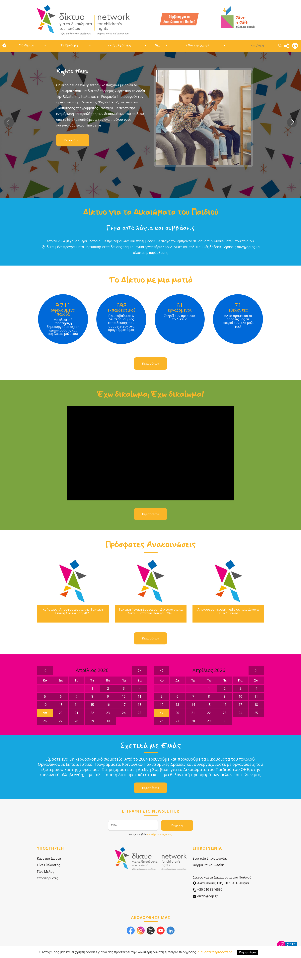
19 (45, 713)
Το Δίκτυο (26, 45)
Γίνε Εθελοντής (48, 865)
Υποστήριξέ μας (197, 45)
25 (139, 713)
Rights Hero (72, 71)
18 (139, 704)
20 (60, 713)
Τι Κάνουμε (69, 45)
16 (108, 704)
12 (45, 704)
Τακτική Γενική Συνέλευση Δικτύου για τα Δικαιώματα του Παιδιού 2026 (150, 611)
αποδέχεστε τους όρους (159, 834)
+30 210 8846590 (207, 889)
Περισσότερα (72, 140)
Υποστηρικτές (47, 878)
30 (108, 721)
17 (123, 704)
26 (45, 721)
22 (92, 713)
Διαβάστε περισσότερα (214, 952)
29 (92, 721)
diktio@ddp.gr (205, 896)
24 (123, 713)
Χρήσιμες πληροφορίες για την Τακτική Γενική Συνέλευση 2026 (73, 611)
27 (60, 721)
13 (60, 704)
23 (108, 713)
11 (139, 696)
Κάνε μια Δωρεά (49, 858)
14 (76, 704)
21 (76, 713)
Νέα (158, 45)
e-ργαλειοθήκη (119, 45)
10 (123, 696)
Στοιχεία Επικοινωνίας (209, 858)
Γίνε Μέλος (45, 871)
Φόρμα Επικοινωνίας (208, 865)
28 (76, 721)
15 (92, 704)
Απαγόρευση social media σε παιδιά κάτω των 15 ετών (228, 611)
